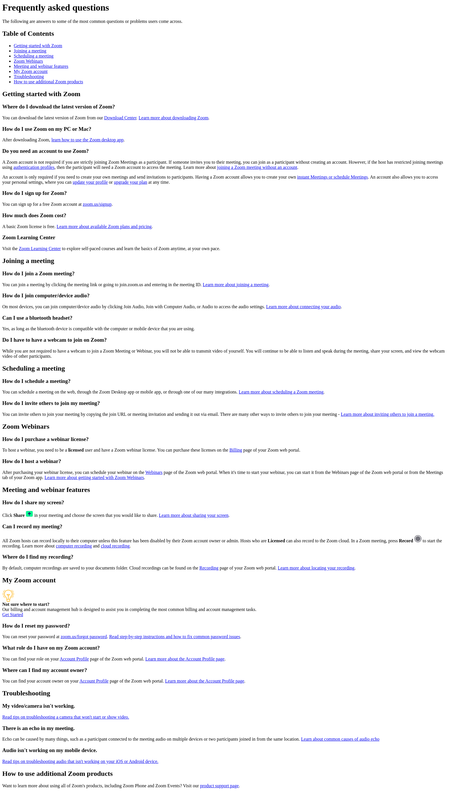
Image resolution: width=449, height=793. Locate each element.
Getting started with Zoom (38, 45)
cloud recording (115, 545)
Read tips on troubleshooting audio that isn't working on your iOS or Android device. (80, 761)
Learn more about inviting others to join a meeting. (387, 414)
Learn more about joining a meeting (236, 284)
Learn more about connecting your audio (303, 306)
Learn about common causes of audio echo (340, 739)
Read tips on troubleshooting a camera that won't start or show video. (65, 717)
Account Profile (74, 658)
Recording (208, 567)
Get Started (12, 614)
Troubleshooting (29, 76)
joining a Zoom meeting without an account (257, 167)
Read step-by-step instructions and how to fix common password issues (174, 636)
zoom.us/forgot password (84, 636)
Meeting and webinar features (41, 66)
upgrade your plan (130, 182)
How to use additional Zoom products (48, 81)
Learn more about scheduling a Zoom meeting (281, 391)
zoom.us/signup (97, 204)
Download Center (120, 117)
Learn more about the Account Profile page (184, 658)
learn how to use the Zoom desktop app (88, 139)
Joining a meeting (30, 50)
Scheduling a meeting (34, 56)
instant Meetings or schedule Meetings (332, 177)
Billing (235, 450)
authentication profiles (34, 167)
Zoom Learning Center (40, 248)
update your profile (90, 182)
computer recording (74, 545)
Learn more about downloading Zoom (173, 117)
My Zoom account (31, 71)
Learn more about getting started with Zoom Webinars (94, 477)
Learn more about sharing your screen (194, 515)
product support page (219, 785)
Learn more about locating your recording (316, 567)
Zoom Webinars (28, 61)
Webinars (154, 472)
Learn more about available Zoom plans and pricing (104, 226)
